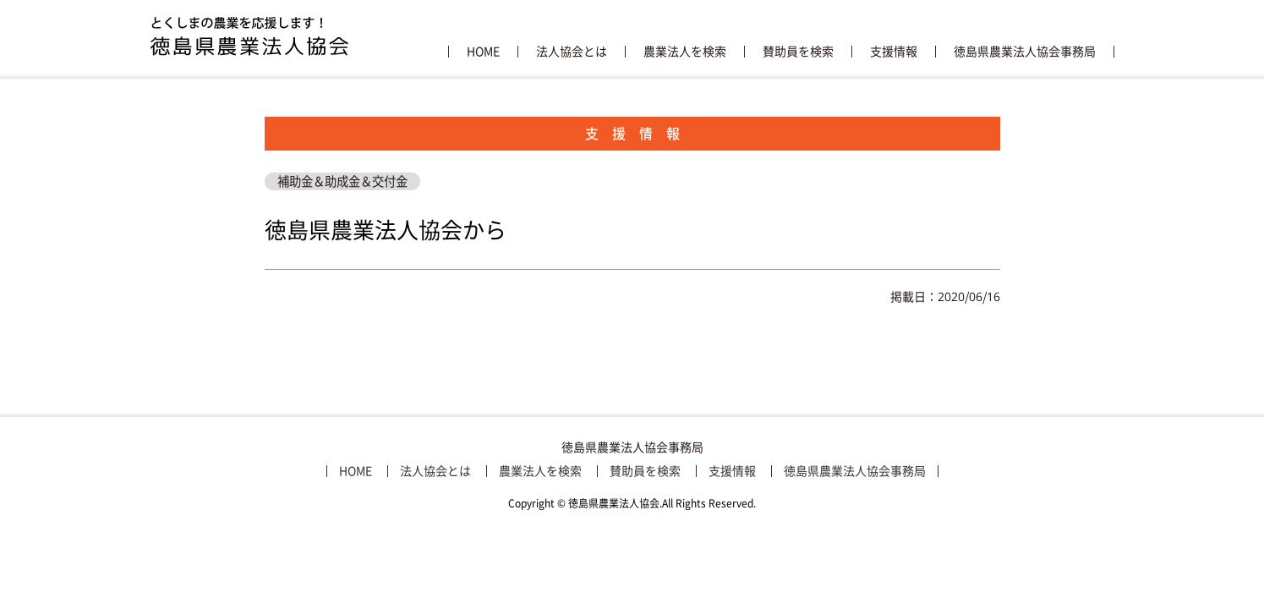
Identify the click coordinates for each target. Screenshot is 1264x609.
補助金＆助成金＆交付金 (342, 181)
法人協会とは (571, 51)
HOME (483, 51)
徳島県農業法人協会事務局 (1025, 51)
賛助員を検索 (798, 51)
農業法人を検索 (684, 51)
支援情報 (893, 51)
